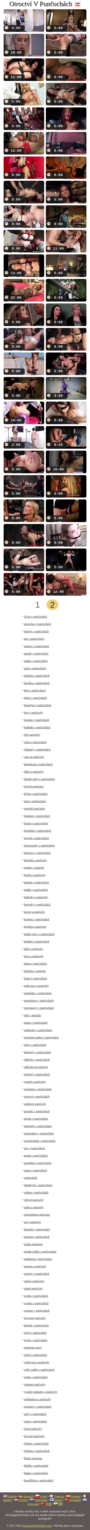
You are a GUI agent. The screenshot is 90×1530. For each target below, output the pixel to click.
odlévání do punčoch (36, 1067)
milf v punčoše (32, 1015)
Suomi (58, 1500)
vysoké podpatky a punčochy (41, 1392)
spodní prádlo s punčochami (40, 1251)
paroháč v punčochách (37, 1111)
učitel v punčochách (35, 1355)
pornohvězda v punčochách (39, 1140)
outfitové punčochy (35, 1104)
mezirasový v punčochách (39, 1008)
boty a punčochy (33, 712)
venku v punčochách (36, 1377)
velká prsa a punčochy (37, 1362)
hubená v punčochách (36, 882)
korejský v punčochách (37, 904)
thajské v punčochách (36, 1325)
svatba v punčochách (36, 1296)
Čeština (23, 1500)
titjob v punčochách (35, 1332)
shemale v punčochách (37, 1229)
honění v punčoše (34, 867)
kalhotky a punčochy (36, 897)
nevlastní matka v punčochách (41, 1037)
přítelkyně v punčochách (38, 1185)
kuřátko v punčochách (36, 941)
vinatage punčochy (35, 1384)
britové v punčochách (36, 631)
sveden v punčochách (36, 1303)
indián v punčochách (36, 889)
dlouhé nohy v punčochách (39, 779)
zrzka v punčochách (35, 1421)
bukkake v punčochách (37, 727)
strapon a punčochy (35, 1266)
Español (75, 1496)
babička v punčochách (37, 675)
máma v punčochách (36, 1022)
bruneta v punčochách (36, 720)
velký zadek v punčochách (39, 1369)
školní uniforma (33, 1458)
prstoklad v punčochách (37, 1163)
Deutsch (28, 1496)
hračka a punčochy (35, 875)
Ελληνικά (32, 1504)
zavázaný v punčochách (37, 1406)
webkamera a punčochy (37, 1399)
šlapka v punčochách (36, 1473)
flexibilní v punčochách (37, 830)
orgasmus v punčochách (38, 1089)
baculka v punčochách (37, 683)
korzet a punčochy (34, 912)
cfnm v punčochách (35, 742)
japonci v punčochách (36, 646)
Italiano (7, 1500)
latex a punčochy (33, 956)
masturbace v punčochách (39, 1000)
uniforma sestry (33, 1347)
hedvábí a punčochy (35, 860)
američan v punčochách (37, 624)
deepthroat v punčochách (38, 764)
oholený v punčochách (37, 1074)
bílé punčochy (32, 734)
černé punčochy (33, 1428)
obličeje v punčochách (37, 1059)
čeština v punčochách (36, 1443)
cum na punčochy (34, 757)
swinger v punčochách (37, 1310)
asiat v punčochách (35, 668)
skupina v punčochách (37, 1236)
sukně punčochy (33, 1288)
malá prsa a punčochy (36, 985)
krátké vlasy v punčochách (39, 934)
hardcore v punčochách (37, 853)
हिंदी (60, 1504)
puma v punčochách (35, 1170)
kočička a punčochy (35, 926)
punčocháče (31, 1177)
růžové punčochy (34, 1200)
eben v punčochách (35, 801)
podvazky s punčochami (38, 1126)
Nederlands (41, 1500)
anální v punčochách (36, 661)
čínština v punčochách (37, 1451)
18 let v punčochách (35, 616)
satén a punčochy (34, 1207)
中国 (48, 1504)
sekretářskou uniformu (37, 1214)
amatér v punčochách (36, 653)
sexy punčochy (32, 1222)
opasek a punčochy (35, 1081)
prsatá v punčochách (36, 1155)
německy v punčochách (37, 1052)
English (12, 1496)
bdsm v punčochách (35, 698)
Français (59, 1496)
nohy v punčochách (35, 1045)
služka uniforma (33, 1244)
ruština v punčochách (36, 1192)
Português (75, 1500)
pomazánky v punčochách (39, 1133)
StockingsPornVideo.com (37, 1525)
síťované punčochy (35, 1318)
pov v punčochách (34, 1148)
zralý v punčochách (35, 1414)
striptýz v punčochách (36, 1273)
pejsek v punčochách (36, 1118)
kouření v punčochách (36, 919)
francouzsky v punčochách (39, 845)
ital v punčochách (34, 638)
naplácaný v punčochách (38, 1030)
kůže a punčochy (33, 949)
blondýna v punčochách (37, 705)
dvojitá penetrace (34, 786)
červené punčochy (34, 1436)
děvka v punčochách (36, 793)
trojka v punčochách (35, 1340)
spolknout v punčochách (38, 1259)
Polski (43, 1496)
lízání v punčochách (35, 978)
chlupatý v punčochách (37, 749)
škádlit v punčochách (36, 1465)
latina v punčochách (35, 963)
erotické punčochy (34, 808)
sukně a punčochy (34, 1281)
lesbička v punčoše (35, 971)
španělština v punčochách (39, 1480)
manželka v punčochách (38, 993)
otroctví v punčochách (37, 1096)
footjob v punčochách (36, 838)
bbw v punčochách (35, 690)
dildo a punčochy (34, 771)
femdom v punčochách (37, 816)
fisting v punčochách (36, 823)
